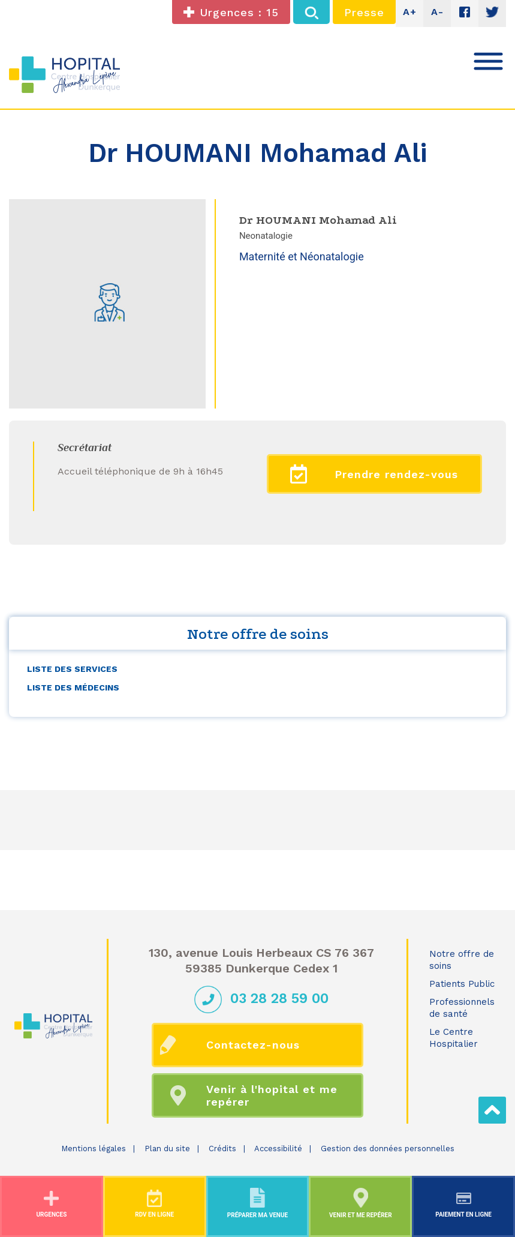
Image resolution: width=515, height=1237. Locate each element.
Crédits (222, 1148)
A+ (410, 11)
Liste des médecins (73, 687)
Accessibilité (278, 1148)
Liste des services (72, 669)
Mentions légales (93, 1148)
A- (437, 11)
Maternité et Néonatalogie (301, 256)
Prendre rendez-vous (374, 474)
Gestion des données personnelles (387, 1148)
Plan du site (167, 1148)
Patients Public (462, 983)
